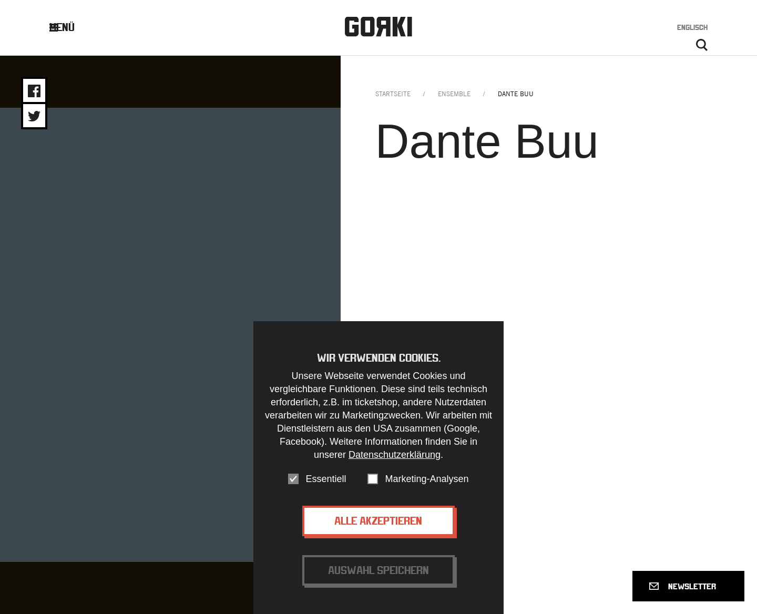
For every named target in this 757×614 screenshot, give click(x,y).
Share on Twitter (34, 116)
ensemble (454, 94)
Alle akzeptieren (378, 521)
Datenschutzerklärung (395, 454)
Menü (70, 27)
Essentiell (325, 479)
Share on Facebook (34, 91)
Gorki (378, 26)
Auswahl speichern (378, 570)
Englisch (692, 27)
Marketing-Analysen (426, 479)
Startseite (393, 94)
